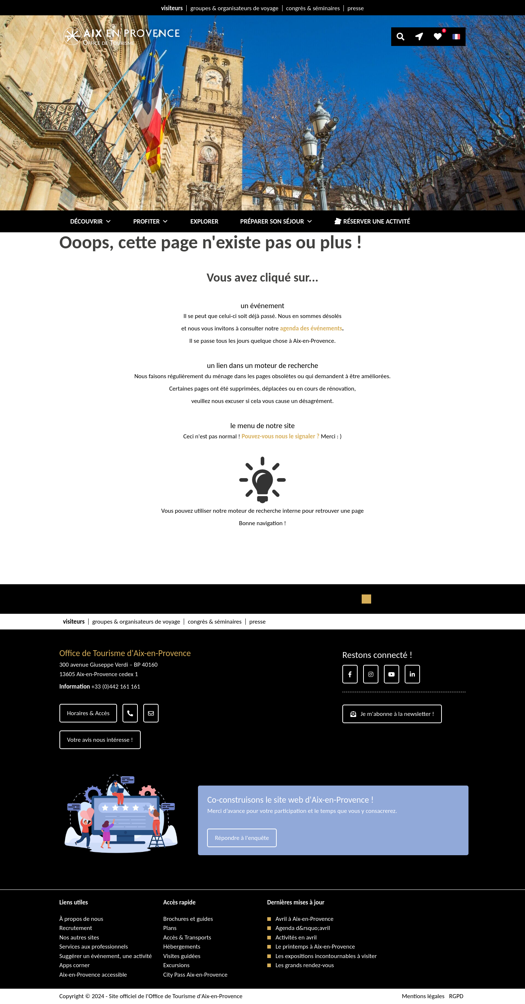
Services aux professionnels (93, 946)
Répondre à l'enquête (242, 838)
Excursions (176, 965)
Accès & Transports (187, 937)
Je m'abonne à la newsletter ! (392, 714)
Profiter (151, 221)
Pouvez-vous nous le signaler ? (281, 436)
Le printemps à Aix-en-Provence (315, 946)
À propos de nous (81, 919)
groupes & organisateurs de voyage (234, 8)
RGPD (456, 996)
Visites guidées (182, 956)
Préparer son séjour (276, 221)
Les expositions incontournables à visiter (326, 956)
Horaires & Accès (88, 713)
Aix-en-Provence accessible (93, 974)
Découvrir (91, 221)
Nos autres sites (79, 937)
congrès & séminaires (313, 8)
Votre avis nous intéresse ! (100, 740)
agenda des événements (311, 328)
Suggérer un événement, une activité (105, 956)
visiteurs (172, 8)
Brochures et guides (188, 919)
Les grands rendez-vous (305, 965)
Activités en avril (296, 937)
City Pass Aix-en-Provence (195, 974)
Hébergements (182, 946)
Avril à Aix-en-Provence (305, 919)
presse (355, 8)
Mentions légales (423, 996)
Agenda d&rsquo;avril (303, 928)
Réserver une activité (376, 221)
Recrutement (75, 928)
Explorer (204, 221)
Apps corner (74, 965)
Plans (169, 928)
